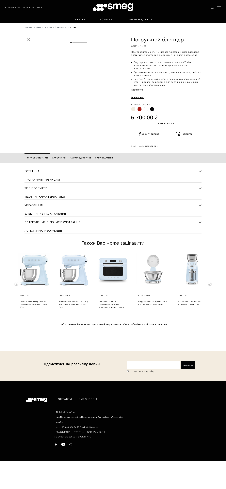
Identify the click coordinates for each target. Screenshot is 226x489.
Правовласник (63, 460)
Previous (16, 311)
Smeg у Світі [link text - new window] (89, 426)
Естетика (107, 19)
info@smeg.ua (92, 455)
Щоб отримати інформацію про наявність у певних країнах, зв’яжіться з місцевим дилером (113, 351)
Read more (137, 89)
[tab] (37, 185)
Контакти (64, 426)
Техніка (79, 19)
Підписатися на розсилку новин (71, 391)
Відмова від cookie (65, 464)
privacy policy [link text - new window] (148, 399)
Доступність (84, 464)
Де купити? (28, 7)
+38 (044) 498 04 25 (70, 455)
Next (210, 311)
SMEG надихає (141, 19)
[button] (29, 39)
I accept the (142, 399)
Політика (79, 460)
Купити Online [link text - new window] (12, 7)
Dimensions (137, 97)
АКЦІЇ (39, 7)
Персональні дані (95, 460)
